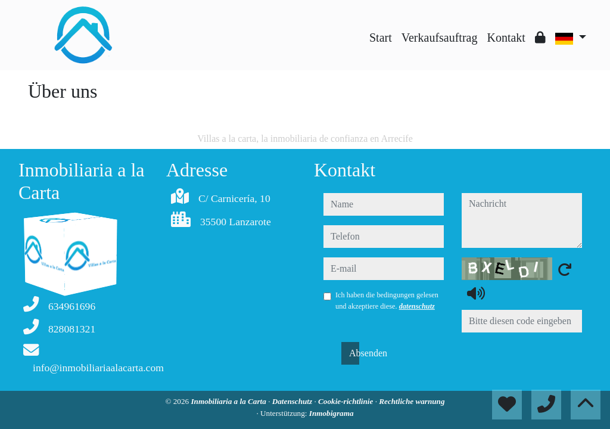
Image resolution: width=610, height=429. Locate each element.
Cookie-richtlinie (346, 401)
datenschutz (417, 306)
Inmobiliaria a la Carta (229, 401)
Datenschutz (293, 401)
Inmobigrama (331, 413)
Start (380, 37)
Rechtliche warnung (411, 401)
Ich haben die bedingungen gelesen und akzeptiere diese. (386, 300)
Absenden (354, 353)
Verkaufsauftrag (440, 37)
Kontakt (506, 37)
